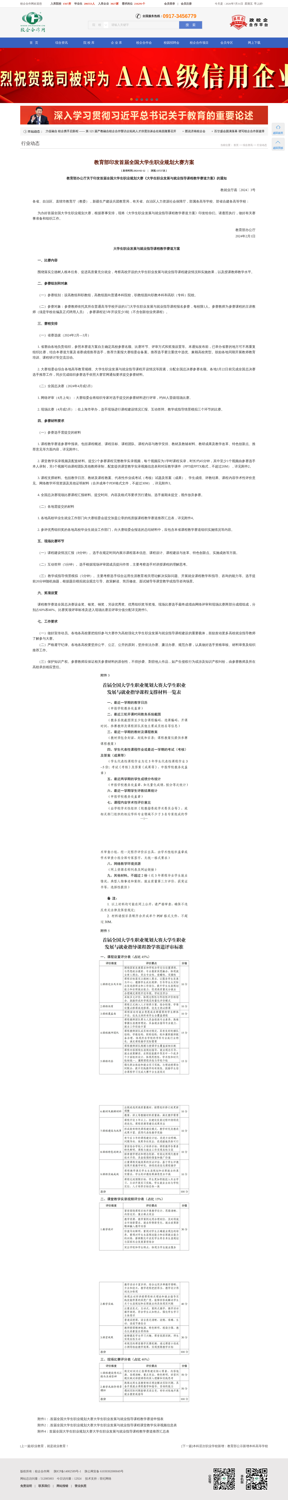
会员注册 (186, 3)
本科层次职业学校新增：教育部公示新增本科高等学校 (230, 1446)
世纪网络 (105, 1478)
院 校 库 (88, 42)
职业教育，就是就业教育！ (50, 1446)
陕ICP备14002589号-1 (67, 1471)
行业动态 (262, 145)
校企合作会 (144, 42)
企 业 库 (116, 42)
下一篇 (187, 1446)
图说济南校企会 (199, 131)
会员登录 (169, 3)
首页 (236, 145)
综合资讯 (61, 42)
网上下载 (254, 42)
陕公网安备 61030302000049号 (104, 1471)
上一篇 (25, 1446)
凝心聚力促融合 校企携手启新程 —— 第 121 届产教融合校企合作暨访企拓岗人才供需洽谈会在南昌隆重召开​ (111, 131)
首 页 (34, 42)
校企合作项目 (199, 42)
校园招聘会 (171, 42)
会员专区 (226, 42)
